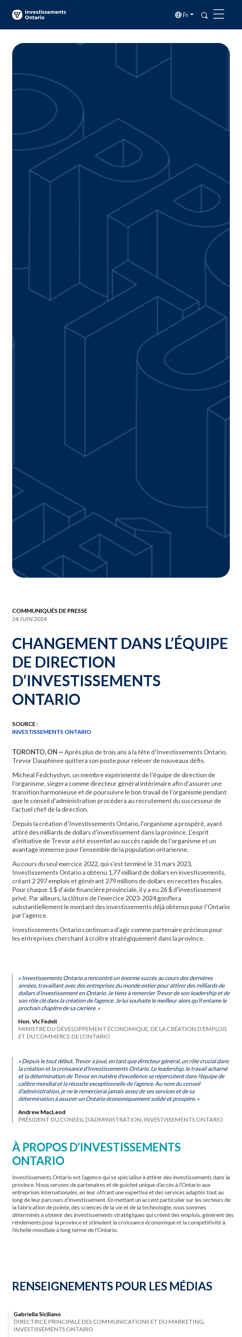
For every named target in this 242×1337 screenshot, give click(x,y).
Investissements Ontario (51, 731)
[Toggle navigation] (218, 15)
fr (185, 15)
